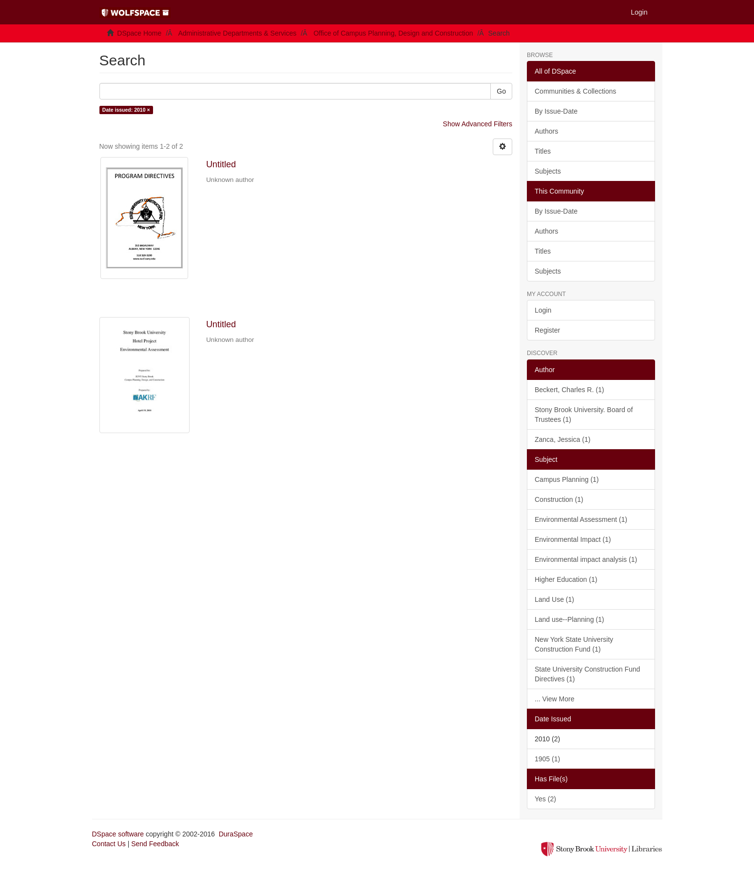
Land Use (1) (554, 599)
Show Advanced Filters (477, 124)
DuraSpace (236, 834)
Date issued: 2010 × (126, 110)
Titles (543, 151)
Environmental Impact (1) (573, 539)
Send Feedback (155, 844)
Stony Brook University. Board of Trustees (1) (584, 414)
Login (543, 310)
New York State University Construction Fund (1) (574, 644)
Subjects (548, 171)
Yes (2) (545, 799)
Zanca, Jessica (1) (562, 439)
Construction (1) (559, 499)
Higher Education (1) (566, 579)
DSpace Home (139, 33)
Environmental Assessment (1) (581, 519)
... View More (554, 699)
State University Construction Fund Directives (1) (587, 674)
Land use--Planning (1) (569, 619)
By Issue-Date (556, 111)
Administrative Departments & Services (237, 33)
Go (501, 91)
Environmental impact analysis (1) (586, 559)
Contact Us (109, 844)
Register (547, 330)
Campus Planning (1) (567, 479)
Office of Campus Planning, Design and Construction (393, 33)
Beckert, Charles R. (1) (569, 390)
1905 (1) (547, 759)
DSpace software (118, 834)
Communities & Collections (575, 91)
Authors (546, 131)
